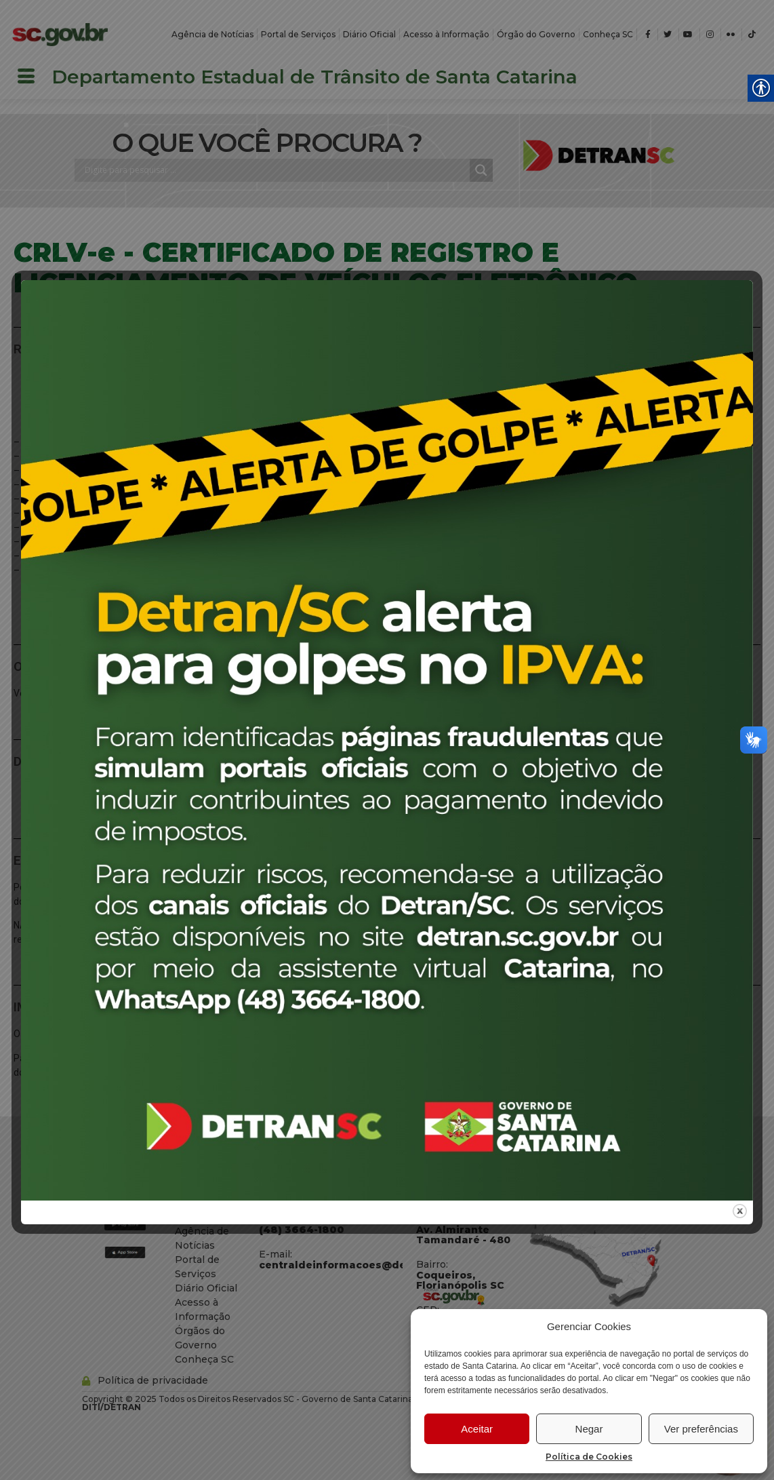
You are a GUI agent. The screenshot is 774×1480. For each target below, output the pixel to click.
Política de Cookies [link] (589, 1457)
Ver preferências (701, 1429)
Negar (589, 1429)
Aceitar (477, 1429)
